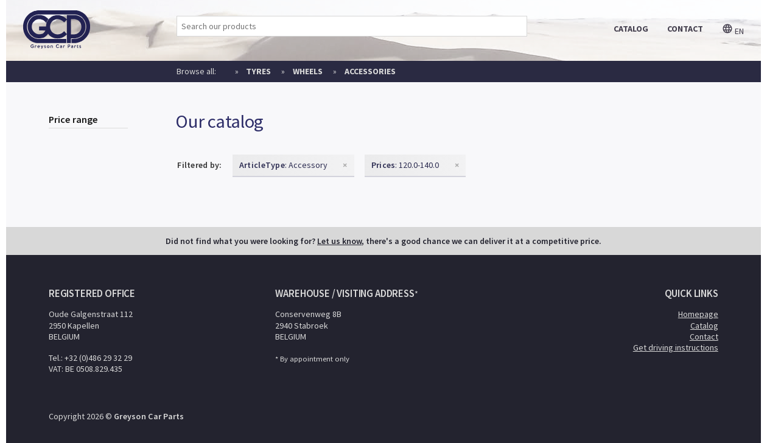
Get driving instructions (675, 347)
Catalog (704, 325)
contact (685, 28)
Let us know (339, 240)
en (733, 31)
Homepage (698, 314)
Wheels (308, 71)
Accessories (370, 71)
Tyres (258, 71)
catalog (631, 28)
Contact (704, 336)
